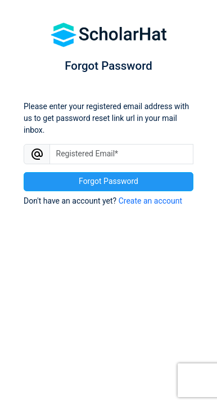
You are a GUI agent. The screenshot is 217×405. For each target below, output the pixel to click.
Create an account (150, 200)
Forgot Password (108, 181)
